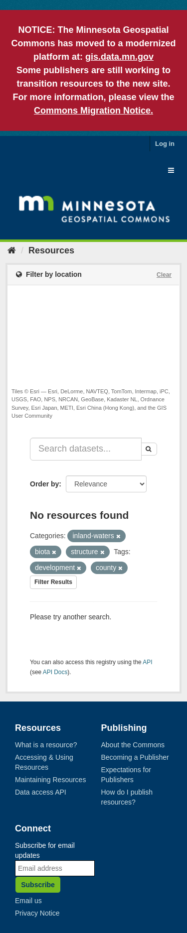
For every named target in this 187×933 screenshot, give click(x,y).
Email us (28, 901)
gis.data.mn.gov (119, 57)
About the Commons (133, 745)
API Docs (55, 672)
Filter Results (53, 582)
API (147, 662)
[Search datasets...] (86, 449)
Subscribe (38, 885)
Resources (51, 250)
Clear (164, 274)
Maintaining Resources (50, 780)
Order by (44, 484)
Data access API (40, 792)
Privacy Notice (37, 913)
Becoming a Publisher (135, 757)
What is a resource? (46, 745)
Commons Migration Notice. (93, 111)
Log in (165, 143)
